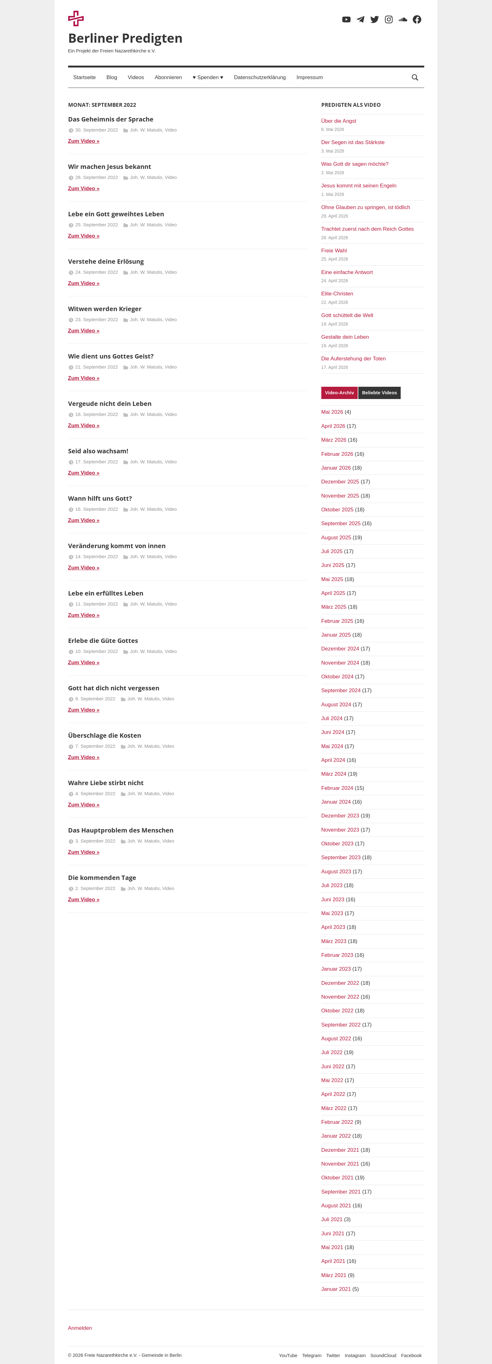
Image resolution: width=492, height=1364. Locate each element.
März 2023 (333, 941)
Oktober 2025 (337, 510)
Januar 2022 (336, 1136)
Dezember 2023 (340, 816)
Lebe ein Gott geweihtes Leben (116, 214)
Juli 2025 (332, 551)
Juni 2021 (333, 1234)
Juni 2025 (333, 565)
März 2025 (333, 607)
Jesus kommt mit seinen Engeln (359, 186)
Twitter (333, 1355)
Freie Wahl (334, 251)
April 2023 (333, 927)
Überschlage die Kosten (104, 735)
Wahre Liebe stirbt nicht (106, 783)
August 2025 (336, 538)
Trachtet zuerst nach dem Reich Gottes (367, 229)
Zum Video (81, 141)
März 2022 (333, 1108)
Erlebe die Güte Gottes (103, 640)
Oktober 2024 (337, 677)
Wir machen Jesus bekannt (109, 166)
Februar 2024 (337, 788)
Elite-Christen (337, 294)
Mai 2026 (332, 412)
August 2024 (336, 705)
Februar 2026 (337, 454)
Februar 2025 (337, 621)
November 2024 (340, 663)
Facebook (411, 1355)
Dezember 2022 (340, 983)
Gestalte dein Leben (345, 337)
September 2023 (341, 857)
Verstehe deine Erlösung (106, 261)
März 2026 (333, 440)
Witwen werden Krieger (105, 309)
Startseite (84, 77)
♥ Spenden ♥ (208, 77)
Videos (136, 77)
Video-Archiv (339, 392)
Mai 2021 (332, 1247)
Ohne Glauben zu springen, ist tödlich (365, 207)
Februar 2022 (337, 1122)
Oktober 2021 (337, 1178)
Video (171, 129)
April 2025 (333, 593)
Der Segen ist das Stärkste (353, 142)
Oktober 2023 (337, 844)
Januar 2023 (336, 969)
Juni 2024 (333, 732)
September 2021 (341, 1192)
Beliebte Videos (379, 392)
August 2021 (336, 1206)
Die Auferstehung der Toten (353, 359)
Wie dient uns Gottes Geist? (111, 356)
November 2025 (340, 496)
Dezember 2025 (340, 482)
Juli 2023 (332, 885)
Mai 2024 (332, 746)
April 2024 (333, 760)
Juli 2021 (332, 1219)
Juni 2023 (333, 900)
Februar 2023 (337, 955)
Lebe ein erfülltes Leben (105, 593)
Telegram (312, 1355)
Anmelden (80, 1328)
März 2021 (333, 1275)
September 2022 (341, 1025)
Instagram (355, 1355)
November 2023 (340, 830)
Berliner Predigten (125, 37)
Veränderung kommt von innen (117, 546)
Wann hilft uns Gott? (100, 498)
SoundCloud (384, 1355)
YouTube (288, 1355)
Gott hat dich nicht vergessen (113, 688)
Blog (111, 77)
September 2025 (341, 523)
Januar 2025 (336, 635)
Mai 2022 (332, 1080)
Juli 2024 (332, 718)
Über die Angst (338, 121)
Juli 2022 (332, 1052)
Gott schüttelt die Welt (347, 315)
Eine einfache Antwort (347, 272)
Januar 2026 (336, 468)
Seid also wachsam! (98, 451)
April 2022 (333, 1094)
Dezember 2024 (340, 649)
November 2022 (340, 997)
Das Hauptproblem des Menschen (121, 830)
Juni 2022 (333, 1067)
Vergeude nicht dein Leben (110, 403)
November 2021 (340, 1164)
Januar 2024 (336, 802)
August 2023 (336, 872)
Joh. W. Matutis (146, 129)
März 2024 (333, 774)
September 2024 (341, 690)
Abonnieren (168, 77)
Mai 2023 (332, 913)
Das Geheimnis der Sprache (110, 119)
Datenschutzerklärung (260, 77)
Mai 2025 (332, 579)
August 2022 (336, 1039)
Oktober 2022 (337, 1011)
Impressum (310, 77)
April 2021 (333, 1261)
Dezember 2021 (340, 1150)
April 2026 (333, 426)
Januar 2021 (336, 1289)
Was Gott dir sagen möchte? (355, 164)
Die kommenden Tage (102, 877)
